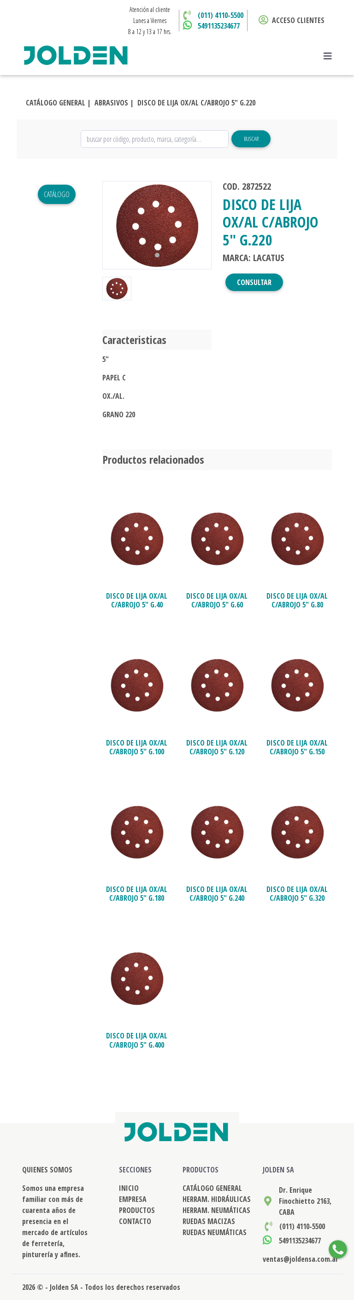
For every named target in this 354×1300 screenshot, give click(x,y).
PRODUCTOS (137, 1210)
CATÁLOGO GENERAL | (58, 103)
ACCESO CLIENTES (291, 20)
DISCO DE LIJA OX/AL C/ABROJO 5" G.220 (196, 103)
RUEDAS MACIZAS (209, 1221)
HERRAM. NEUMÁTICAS (216, 1210)
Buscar (251, 138)
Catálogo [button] (57, 194)
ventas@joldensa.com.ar (300, 1259)
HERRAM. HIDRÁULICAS (217, 1199)
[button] (110, 225)
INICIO (129, 1188)
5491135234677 (219, 26)
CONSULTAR (254, 282)
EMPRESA (133, 1199)
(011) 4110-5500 (220, 15)
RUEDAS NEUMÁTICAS (215, 1232)
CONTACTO (135, 1221)
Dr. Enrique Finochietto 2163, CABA (305, 1201)
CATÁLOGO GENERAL (212, 1188)
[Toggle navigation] (330, 56)
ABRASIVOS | (114, 103)
